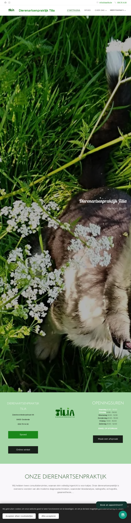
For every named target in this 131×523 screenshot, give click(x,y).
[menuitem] (75, 10)
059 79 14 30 (122, 2)
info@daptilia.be (105, 2)
